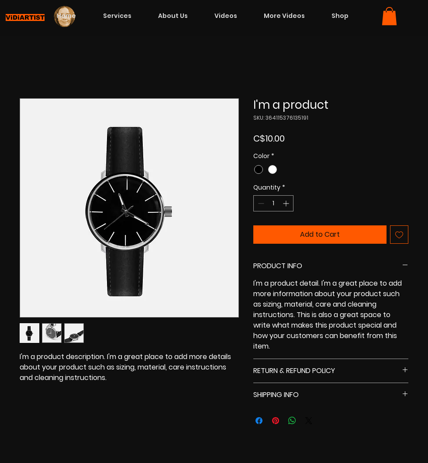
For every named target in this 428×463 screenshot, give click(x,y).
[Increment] (286, 203)
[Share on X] (309, 420)
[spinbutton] (273, 203)
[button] (389, 16)
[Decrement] (260, 203)
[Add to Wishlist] (399, 234)
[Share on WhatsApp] (292, 420)
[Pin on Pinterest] (275, 420)
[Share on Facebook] (259, 420)
